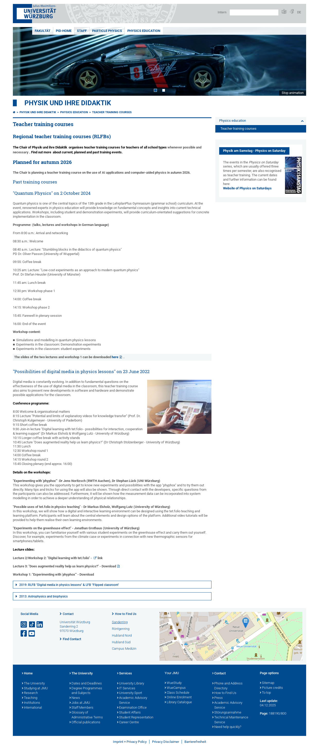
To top (265, 693)
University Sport (129, 693)
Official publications (84, 722)
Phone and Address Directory (227, 686)
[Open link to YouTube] (32, 633)
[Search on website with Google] (254, 12)
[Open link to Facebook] (24, 633)
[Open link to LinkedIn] (40, 624)
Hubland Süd (121, 642)
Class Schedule (177, 693)
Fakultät (42, 31)
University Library (130, 683)
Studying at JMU (35, 688)
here (115, 357)
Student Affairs (129, 712)
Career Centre (128, 722)
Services (124, 673)
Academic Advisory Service (132, 700)
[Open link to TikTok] (32, 624)
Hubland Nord (122, 635)
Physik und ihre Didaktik (67, 103)
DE (299, 12)
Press (217, 698)
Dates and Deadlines (85, 683)
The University (33, 683)
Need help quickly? (226, 727)
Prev (21, 61)
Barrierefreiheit (195, 742)
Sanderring (120, 622)
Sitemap (267, 683)
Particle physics (107, 31)
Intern (222, 12)
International (32, 708)
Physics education (143, 31)
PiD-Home (64, 31)
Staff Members (81, 708)
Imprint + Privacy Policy (130, 742)
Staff (82, 31)
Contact (68, 614)
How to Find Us (125, 614)
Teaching (29, 698)
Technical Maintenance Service (230, 720)
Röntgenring (120, 629)
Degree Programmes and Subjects (85, 691)
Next (297, 61)
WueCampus (175, 688)
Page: (264, 713)
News (74, 698)
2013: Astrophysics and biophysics (43, 596)
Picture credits (271, 688)
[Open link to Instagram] (24, 624)
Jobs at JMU (79, 703)
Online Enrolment (178, 697)
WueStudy (173, 683)
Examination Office (132, 708)
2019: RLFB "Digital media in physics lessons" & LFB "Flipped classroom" (69, 585)
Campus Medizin (124, 648)
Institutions (31, 703)
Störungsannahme (226, 712)
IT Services (126, 688)
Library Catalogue (178, 702)
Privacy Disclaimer (165, 742)
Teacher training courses (112, 112)
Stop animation (293, 93)
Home (27, 673)
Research (30, 693)
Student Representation (135, 717)
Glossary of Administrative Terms (86, 715)
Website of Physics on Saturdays (247, 188)
